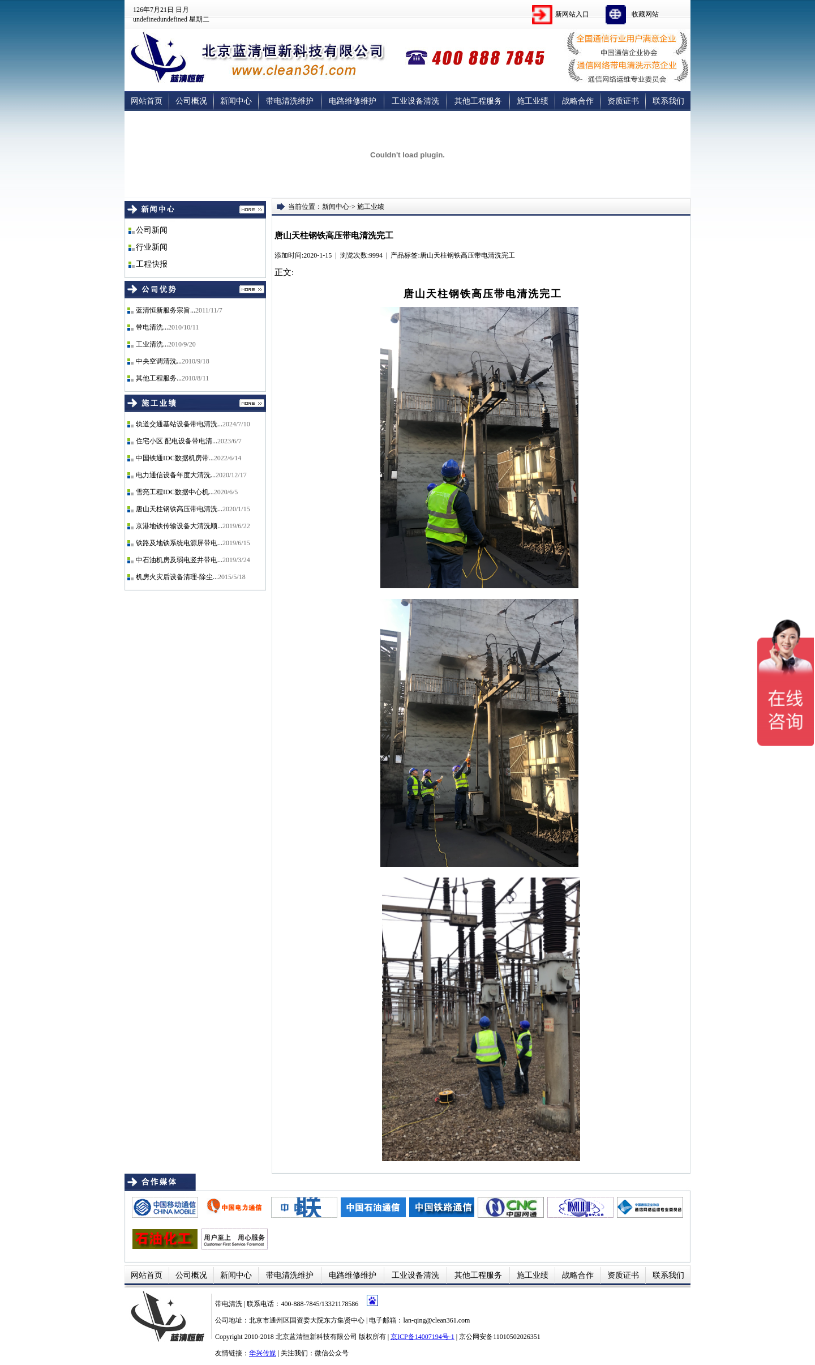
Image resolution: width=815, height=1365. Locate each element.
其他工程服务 (478, 101)
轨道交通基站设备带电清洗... (179, 424)
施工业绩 (532, 101)
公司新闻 (152, 230)
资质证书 (623, 101)
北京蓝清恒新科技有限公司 (316, 1337)
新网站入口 (572, 14)
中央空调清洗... (159, 361)
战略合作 (578, 101)
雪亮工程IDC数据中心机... (175, 492)
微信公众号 (332, 1353)
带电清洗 (229, 1304)
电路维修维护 (352, 101)
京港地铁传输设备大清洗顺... (179, 526)
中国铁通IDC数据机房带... (175, 458)
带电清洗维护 (290, 101)
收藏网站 (645, 14)
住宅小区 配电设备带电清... (176, 441)
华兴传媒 (262, 1353)
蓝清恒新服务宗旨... (165, 310)
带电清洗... (152, 327)
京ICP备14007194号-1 (422, 1337)
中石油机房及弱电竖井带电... (179, 560)
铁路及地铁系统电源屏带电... (179, 543)
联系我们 (668, 101)
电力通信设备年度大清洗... (176, 475)
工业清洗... (152, 344)
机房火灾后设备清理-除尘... (177, 577)
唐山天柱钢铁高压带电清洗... (179, 509)
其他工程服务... (159, 378)
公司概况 (191, 101)
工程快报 (152, 264)
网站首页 (146, 101)
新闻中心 (236, 101)
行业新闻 (152, 247)
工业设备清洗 (415, 101)
